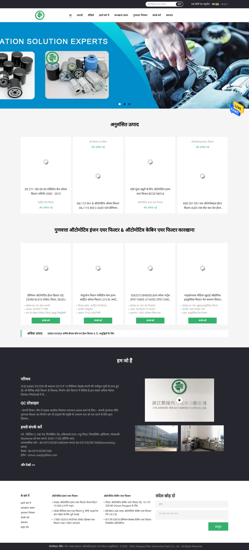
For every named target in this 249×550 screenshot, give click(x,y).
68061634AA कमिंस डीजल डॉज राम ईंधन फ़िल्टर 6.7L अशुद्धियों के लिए (81, 333)
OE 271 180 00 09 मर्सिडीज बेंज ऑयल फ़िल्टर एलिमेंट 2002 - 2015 (46, 191)
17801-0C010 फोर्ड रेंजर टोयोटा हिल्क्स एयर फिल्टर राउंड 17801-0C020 (74, 521)
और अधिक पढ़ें (46, 207)
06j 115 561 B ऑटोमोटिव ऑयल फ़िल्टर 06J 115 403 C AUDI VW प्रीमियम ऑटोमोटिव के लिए (98, 206)
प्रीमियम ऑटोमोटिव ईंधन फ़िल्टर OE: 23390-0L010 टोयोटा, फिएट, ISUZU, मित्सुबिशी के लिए (46, 298)
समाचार (169, 15)
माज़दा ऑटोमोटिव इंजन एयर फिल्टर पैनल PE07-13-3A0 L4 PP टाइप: (76, 504)
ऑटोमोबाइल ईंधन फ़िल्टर (202, 141)
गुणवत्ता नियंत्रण (140, 15)
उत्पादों (80, 15)
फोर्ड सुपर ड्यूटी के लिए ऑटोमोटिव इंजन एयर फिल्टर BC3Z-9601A (150, 191)
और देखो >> (28, 465)
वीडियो (91, 15)
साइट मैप (25, 527)
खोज (179, 4)
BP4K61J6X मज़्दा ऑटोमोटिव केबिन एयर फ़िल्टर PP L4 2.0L (128, 513)
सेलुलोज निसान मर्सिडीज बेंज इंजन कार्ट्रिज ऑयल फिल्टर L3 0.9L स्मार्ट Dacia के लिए (98, 298)
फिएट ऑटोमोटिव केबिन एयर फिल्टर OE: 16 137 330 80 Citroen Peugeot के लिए (128, 504)
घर (70, 15)
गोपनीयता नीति (56, 546)
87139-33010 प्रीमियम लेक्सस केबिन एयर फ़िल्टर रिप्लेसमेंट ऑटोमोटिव (128, 521)
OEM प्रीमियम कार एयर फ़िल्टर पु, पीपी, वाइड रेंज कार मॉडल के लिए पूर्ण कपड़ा (76, 513)
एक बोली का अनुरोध (200, 4)
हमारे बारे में (104, 15)
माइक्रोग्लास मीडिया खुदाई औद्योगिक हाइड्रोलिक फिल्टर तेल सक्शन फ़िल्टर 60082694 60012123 (202, 298)
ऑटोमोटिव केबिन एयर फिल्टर (117, 495)
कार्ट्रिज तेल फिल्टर (46, 202)
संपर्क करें (157, 15)
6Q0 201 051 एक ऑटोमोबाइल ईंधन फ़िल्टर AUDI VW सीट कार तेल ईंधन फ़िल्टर (202, 206)
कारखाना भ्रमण (121, 15)
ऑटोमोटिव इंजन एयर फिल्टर (150, 202)
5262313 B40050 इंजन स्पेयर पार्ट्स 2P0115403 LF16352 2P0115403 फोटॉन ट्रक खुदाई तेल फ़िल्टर (150, 298)
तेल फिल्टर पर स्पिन (98, 141)
